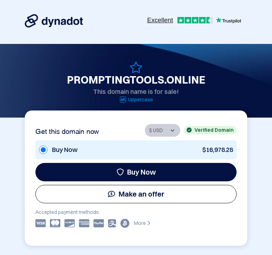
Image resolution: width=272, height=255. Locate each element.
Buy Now (136, 172)
